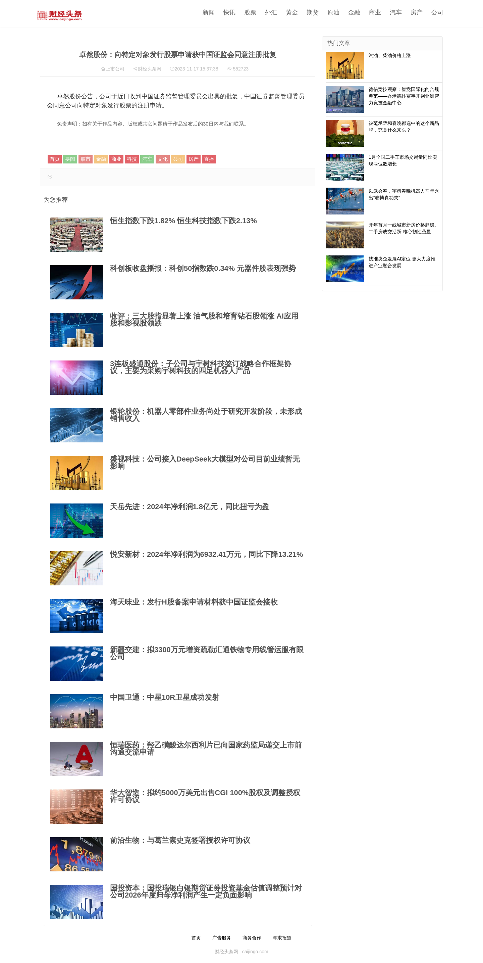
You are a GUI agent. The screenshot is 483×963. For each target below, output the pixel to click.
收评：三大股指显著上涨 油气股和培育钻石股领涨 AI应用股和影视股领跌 (204, 319)
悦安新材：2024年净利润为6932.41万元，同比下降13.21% (206, 554)
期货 (308, 12)
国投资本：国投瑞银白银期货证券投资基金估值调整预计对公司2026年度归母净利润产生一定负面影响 (206, 891)
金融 (349, 12)
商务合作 (252, 938)
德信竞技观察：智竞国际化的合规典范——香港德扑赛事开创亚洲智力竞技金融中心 (404, 96)
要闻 (70, 159)
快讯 (224, 12)
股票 (245, 12)
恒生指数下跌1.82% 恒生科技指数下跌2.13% (183, 220)
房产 (412, 12)
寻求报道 (282, 938)
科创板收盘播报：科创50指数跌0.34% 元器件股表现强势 (203, 268)
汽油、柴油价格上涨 (390, 55)
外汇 (266, 12)
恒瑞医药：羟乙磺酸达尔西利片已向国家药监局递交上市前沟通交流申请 (206, 748)
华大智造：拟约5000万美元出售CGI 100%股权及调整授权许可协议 (205, 796)
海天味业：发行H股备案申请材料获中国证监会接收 (194, 602)
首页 (55, 159)
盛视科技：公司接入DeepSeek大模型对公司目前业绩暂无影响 (205, 462)
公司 (432, 12)
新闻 (204, 12)
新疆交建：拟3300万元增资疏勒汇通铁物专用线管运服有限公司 (207, 653)
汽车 (391, 12)
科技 (132, 159)
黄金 (287, 12)
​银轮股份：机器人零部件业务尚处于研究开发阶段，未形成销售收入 (206, 415)
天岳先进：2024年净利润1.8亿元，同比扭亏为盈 (189, 506)
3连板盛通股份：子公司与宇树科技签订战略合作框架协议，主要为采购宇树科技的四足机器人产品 (200, 367)
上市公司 (115, 68)
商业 (370, 12)
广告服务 (221, 938)
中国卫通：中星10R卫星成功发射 (164, 697)
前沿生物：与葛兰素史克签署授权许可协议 (180, 840)
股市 (85, 159)
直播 (209, 159)
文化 (163, 159)
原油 (328, 12)
